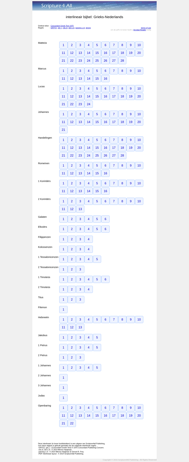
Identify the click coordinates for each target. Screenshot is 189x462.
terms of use (146, 28)
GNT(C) (54, 28)
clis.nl (65, 28)
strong (88, 28)
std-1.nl (71, 28)
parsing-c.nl (80, 28)
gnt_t (60, 28)
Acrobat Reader (139, 30)
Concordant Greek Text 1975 (62, 26)
